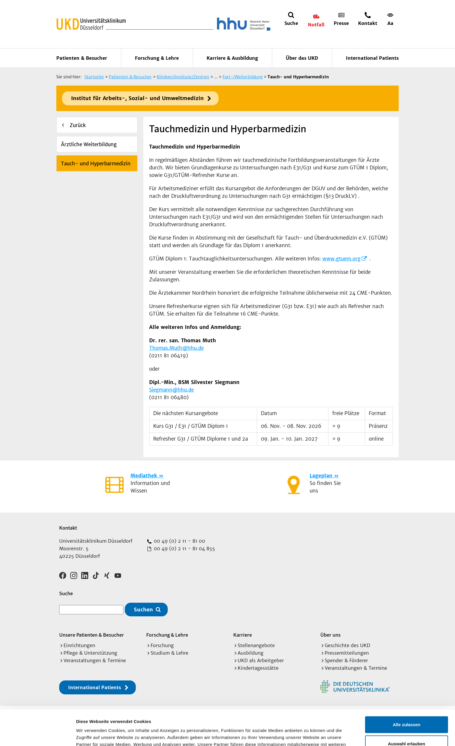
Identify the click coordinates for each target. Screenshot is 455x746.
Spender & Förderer (346, 660)
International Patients (372, 58)
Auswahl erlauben (406, 708)
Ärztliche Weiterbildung (89, 144)
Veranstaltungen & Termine (95, 660)
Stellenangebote (256, 645)
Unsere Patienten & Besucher (91, 634)
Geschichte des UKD (347, 645)
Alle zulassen (406, 689)
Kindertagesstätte (258, 668)
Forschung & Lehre (157, 58)
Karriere (242, 634)
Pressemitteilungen (347, 653)
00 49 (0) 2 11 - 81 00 (178, 541)
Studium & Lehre (169, 653)
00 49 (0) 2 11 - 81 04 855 (183, 548)
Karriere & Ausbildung (232, 58)
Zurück (78, 125)
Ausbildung (250, 653)
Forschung (162, 645)
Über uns (330, 634)
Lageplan (321, 475)
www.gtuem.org (341, 259)
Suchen (143, 609)
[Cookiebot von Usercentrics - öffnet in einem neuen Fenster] (37, 734)
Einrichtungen (79, 645)
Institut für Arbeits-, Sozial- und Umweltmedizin (137, 98)
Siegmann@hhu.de (171, 390)
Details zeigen (308, 734)
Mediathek (144, 475)
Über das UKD (302, 58)
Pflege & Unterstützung (90, 653)
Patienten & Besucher (81, 58)
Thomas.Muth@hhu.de (176, 348)
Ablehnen (406, 727)
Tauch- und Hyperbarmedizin (96, 163)
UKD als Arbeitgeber (261, 660)
